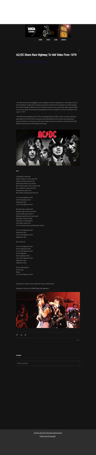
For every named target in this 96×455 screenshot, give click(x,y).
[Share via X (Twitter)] (21, 335)
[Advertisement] (48, 12)
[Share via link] (25, 335)
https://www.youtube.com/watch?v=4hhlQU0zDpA (31, 62)
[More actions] (79, 50)
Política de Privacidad (47, 436)
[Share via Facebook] (17, 335)
